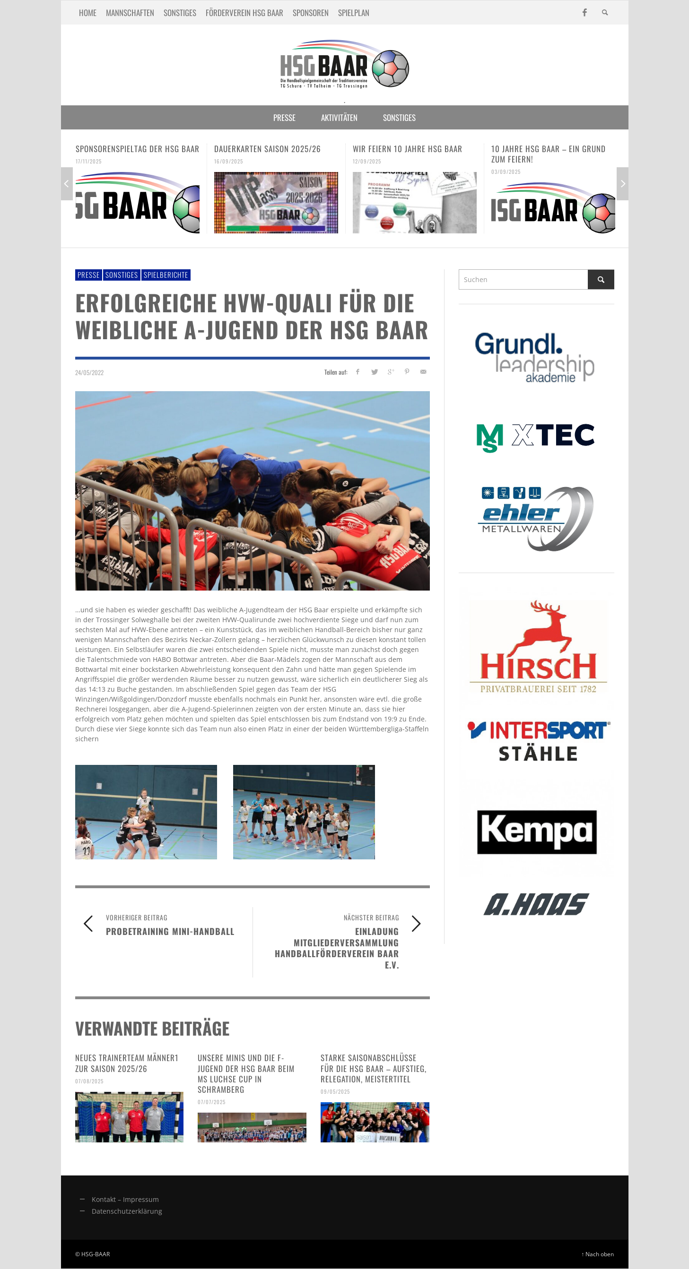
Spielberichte (166, 274)
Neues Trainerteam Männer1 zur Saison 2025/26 (127, 1063)
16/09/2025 (228, 161)
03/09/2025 (506, 171)
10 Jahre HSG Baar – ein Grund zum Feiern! (548, 154)
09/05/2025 (335, 1091)
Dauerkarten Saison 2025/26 (267, 148)
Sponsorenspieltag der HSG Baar (138, 148)
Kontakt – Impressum (125, 1199)
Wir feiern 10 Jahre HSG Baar (407, 148)
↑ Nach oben (598, 1254)
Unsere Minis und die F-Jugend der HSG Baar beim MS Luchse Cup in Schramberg (246, 1073)
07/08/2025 (89, 1081)
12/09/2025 (367, 161)
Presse (89, 274)
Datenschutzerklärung (127, 1211)
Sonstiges (121, 274)
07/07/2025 (212, 1102)
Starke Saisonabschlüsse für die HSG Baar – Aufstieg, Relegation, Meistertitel (374, 1068)
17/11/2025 (89, 161)
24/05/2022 (89, 372)
